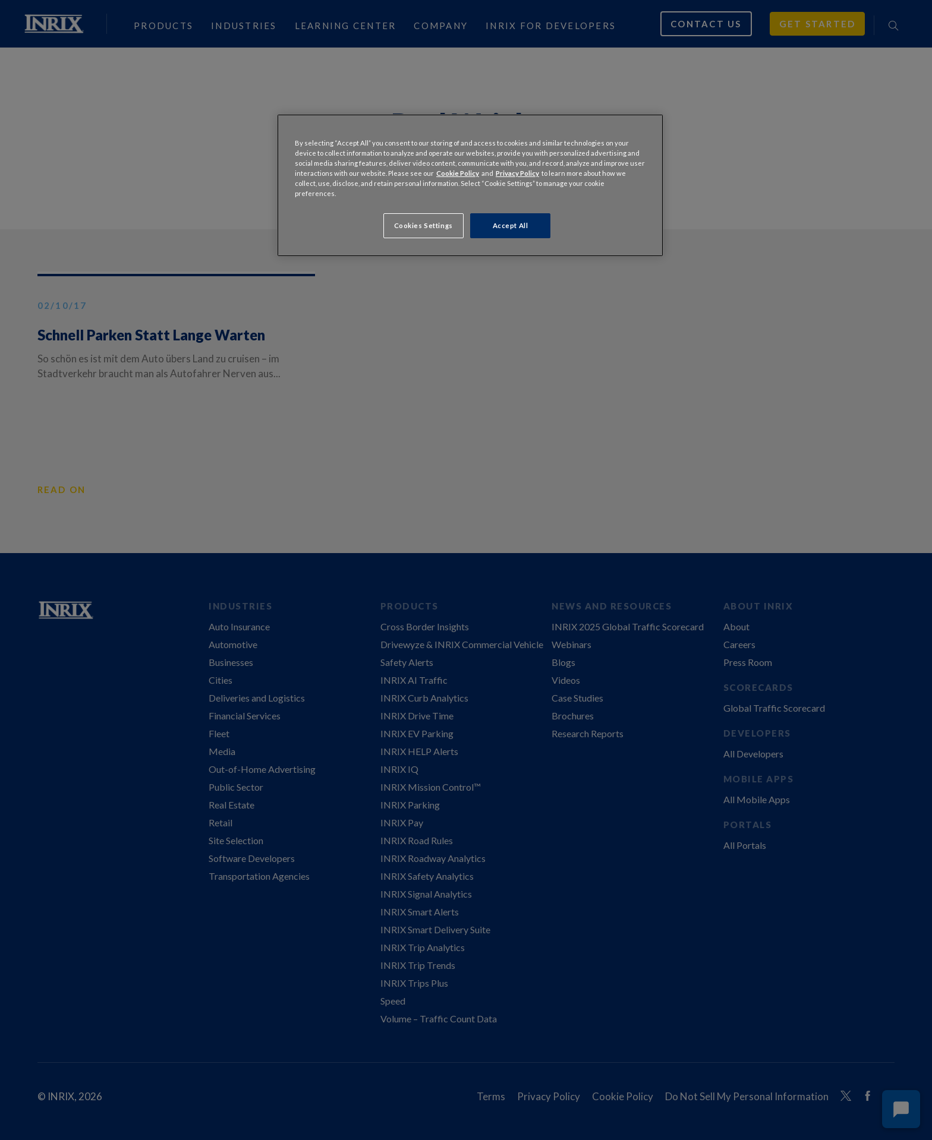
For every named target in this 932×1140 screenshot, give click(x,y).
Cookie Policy (457, 173)
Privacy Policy (517, 173)
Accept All (510, 225)
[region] (470, 185)
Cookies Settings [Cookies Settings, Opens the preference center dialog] (423, 225)
